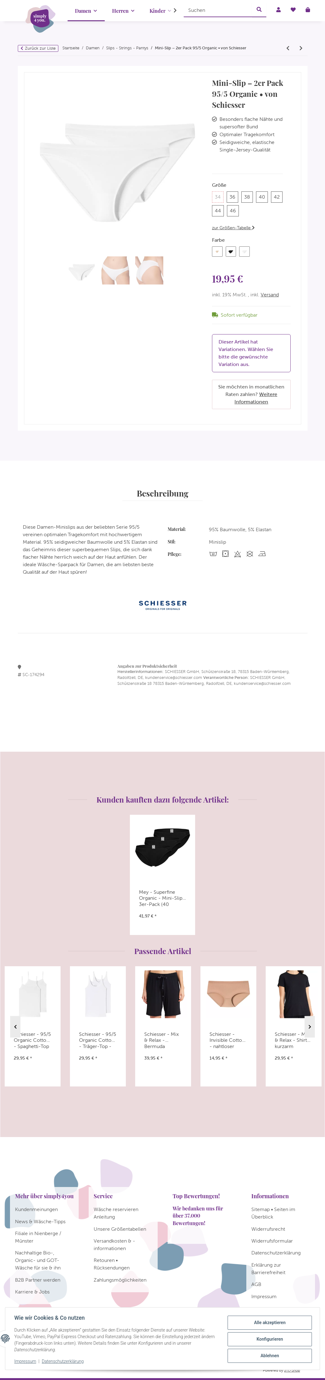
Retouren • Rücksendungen (112, 1264)
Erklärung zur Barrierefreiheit (268, 1268)
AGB (256, 1284)
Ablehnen (268, 1355)
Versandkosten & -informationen (114, 1244)
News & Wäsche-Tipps (40, 1221)
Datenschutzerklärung (64, 1361)
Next (310, 1026)
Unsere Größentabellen (120, 1229)
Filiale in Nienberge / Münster (38, 1237)
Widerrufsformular (272, 1241)
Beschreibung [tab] (162, 493)
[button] (171, 10)
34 (219, 196)
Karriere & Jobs (32, 1291)
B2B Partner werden (37, 1280)
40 (263, 196)
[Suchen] (218, 10)
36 (233, 196)
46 (234, 210)
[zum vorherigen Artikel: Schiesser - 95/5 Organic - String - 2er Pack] (287, 48)
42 (278, 196)
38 (248, 196)
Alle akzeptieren (268, 1322)
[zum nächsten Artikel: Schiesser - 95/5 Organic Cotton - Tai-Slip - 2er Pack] (301, 48)
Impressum (26, 1361)
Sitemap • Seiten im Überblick (273, 1213)
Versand (270, 294)
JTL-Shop (292, 1370)
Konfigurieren (268, 1339)
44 (219, 210)
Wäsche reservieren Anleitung (116, 1213)
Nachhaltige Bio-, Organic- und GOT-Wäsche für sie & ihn (38, 1260)
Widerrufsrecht (268, 1229)
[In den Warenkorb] (29, 69)
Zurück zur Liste (40, 48)
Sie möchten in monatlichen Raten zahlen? (251, 394)
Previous (15, 1026)
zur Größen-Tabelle (233, 227)
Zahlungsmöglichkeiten (120, 1280)
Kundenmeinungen (36, 1209)
